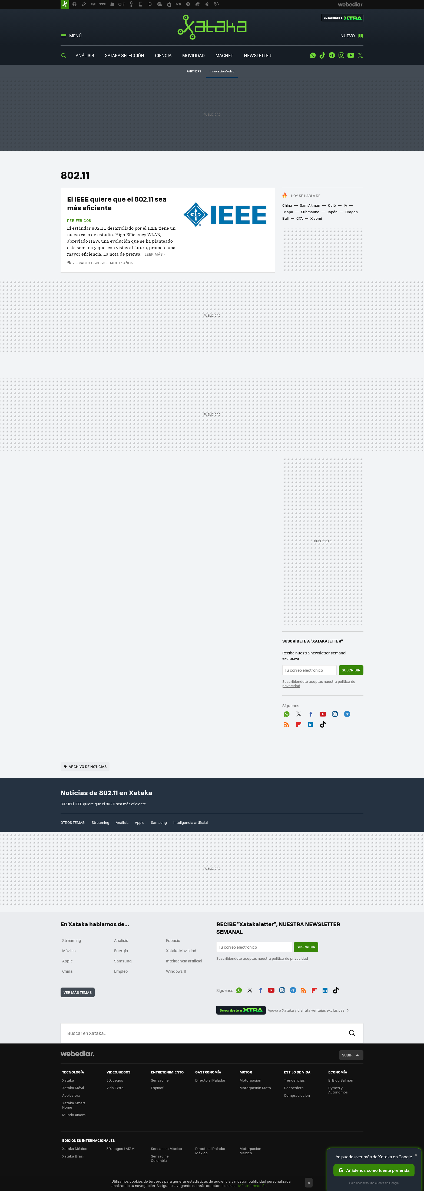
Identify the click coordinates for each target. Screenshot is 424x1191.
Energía (121, 950)
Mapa (288, 211)
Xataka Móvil (73, 1087)
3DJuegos (115, 1080)
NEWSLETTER (257, 55)
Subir (347, 1055)
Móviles (69, 950)
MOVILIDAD (193, 55)
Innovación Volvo (222, 71)
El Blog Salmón (340, 1080)
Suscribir (351, 670)
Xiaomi (316, 218)
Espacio (173, 940)
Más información (252, 1185)
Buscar (352, 1033)
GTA (299, 218)
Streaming (100, 822)
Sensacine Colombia (160, 1158)
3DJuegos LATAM (121, 1148)
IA (345, 205)
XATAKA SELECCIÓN (124, 55)
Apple (139, 822)
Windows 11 (176, 971)
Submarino (310, 211)
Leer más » (155, 254)
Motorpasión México (250, 1150)
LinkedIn (310, 723)
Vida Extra (115, 1087)
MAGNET (224, 55)
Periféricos (79, 220)
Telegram (332, 55)
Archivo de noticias (88, 766)
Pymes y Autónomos (338, 1090)
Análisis (122, 822)
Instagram (341, 55)
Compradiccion (297, 1095)
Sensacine (160, 1080)
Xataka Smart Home (73, 1105)
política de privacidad (290, 958)
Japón (332, 211)
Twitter (360, 55)
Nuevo (347, 35)
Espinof (157, 1087)
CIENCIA (163, 55)
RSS (286, 723)
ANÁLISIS (85, 55)
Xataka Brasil (73, 1156)
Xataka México (74, 1148)
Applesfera (71, 1095)
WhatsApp (313, 55)
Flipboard (298, 723)
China (287, 205)
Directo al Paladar (210, 1080)
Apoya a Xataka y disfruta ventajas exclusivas (306, 1010)
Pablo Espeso (92, 262)
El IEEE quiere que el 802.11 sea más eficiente (117, 203)
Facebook (310, 713)
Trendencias (294, 1080)
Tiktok (322, 55)
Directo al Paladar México (210, 1150)
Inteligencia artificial (190, 822)
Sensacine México (166, 1148)
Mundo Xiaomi (74, 1114)
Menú (75, 35)
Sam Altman (310, 205)
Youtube (350, 55)
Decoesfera (294, 1087)
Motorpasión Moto (255, 1087)
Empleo (121, 971)
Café (332, 205)
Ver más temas (78, 992)
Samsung (159, 822)
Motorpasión (250, 1080)
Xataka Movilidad (181, 950)
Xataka (212, 27)
